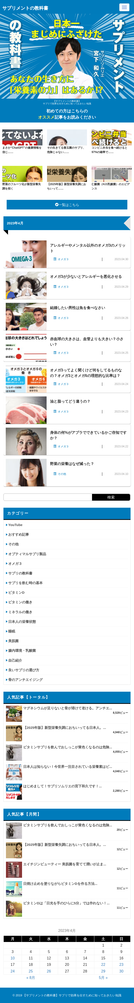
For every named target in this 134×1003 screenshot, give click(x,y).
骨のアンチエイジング (25, 680)
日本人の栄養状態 (22, 622)
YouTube (15, 525)
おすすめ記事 (18, 534)
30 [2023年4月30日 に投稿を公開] (121, 971)
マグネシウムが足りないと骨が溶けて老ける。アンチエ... (67, 708)
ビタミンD (16, 592)
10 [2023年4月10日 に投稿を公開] (13, 958)
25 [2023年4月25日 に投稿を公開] (31, 971)
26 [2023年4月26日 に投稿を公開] (49, 971)
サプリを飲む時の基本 (25, 583)
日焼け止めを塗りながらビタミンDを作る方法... (60, 884)
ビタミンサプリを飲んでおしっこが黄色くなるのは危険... (67, 747)
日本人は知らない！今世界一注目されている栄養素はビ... (67, 767)
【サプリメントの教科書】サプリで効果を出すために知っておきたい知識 (72, 995)
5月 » (103, 978)
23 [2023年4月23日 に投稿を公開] (121, 965)
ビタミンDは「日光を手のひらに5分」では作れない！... (66, 903)
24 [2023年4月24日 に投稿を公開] (13, 971)
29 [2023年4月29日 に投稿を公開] (103, 971)
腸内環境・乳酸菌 (22, 650)
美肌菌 (13, 641)
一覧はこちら (67, 205)
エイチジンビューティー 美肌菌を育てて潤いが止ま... (64, 864)
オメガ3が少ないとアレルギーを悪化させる (86, 277)
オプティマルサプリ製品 (27, 554)
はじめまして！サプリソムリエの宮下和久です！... (62, 786)
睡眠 (11, 631)
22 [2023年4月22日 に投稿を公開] (103, 965)
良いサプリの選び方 (23, 670)
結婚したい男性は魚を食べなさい (77, 308)
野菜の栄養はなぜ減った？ (72, 464)
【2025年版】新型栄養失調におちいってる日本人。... (64, 728)
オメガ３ (15, 564)
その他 (13, 544)
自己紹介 (15, 660)
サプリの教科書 (20, 573)
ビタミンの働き (20, 602)
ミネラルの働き (20, 612)
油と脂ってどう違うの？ (70, 401)
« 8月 (30, 978)
